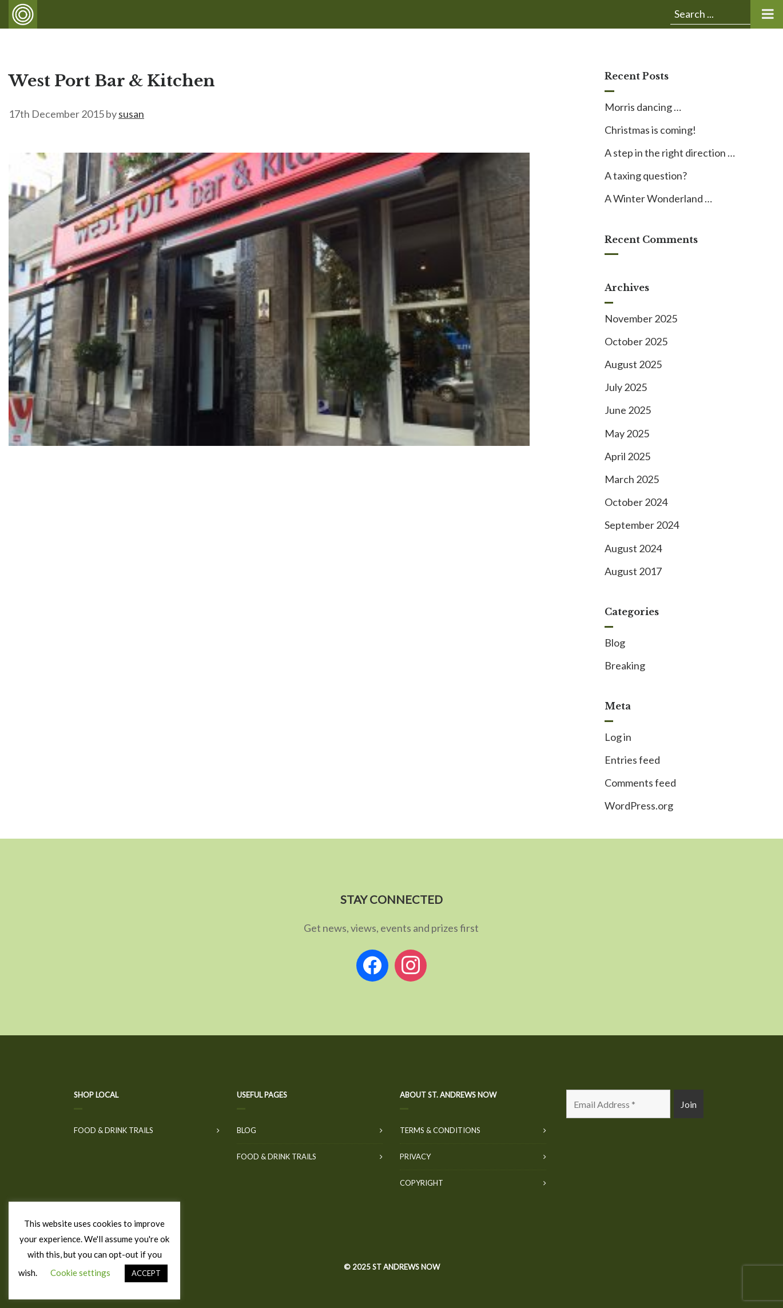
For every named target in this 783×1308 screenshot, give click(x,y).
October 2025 (636, 341)
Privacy (415, 1156)
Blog (615, 642)
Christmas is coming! (650, 129)
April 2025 (627, 456)
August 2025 (633, 364)
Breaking (625, 665)
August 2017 (633, 571)
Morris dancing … (643, 107)
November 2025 (641, 318)
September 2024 (642, 525)
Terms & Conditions (440, 1130)
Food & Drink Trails (113, 1130)
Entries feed (632, 759)
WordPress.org (639, 805)
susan (131, 113)
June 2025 (628, 410)
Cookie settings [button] (80, 1272)
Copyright (421, 1182)
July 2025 (626, 387)
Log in (618, 737)
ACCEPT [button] (146, 1273)
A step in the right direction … (670, 152)
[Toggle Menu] (766, 14)
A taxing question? (646, 175)
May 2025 (627, 433)
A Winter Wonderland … (658, 198)
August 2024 (633, 548)
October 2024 (636, 502)
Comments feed (640, 782)
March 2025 (632, 479)
